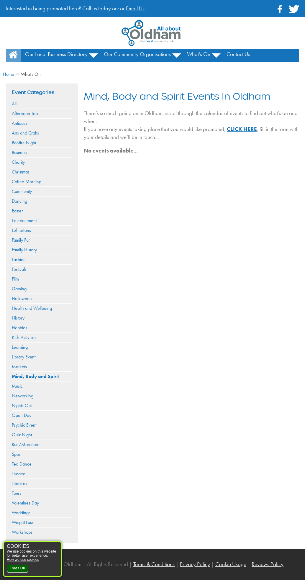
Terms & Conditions (154, 564)
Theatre (18, 474)
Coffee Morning (26, 181)
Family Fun (21, 240)
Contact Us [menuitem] (238, 54)
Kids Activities (24, 337)
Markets (19, 366)
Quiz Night (22, 435)
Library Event (23, 357)
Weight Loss (23, 522)
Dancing (19, 201)
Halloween (22, 298)
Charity (18, 162)
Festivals (19, 269)
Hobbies (19, 328)
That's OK (17, 568)
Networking (22, 396)
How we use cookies (23, 560)
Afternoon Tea (25, 113)
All (14, 104)
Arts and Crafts (25, 133)
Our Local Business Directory (56, 54)
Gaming (19, 289)
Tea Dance (22, 464)
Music (17, 386)
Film (15, 279)
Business (19, 152)
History (18, 318)
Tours (16, 493)
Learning (20, 347)
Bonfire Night (24, 143)
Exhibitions (21, 230)
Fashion (19, 259)
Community (22, 191)
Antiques (19, 123)
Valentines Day (25, 503)
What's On (198, 54)
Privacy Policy (195, 564)
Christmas (20, 172)
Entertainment (24, 220)
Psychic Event (24, 425)
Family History (24, 250)
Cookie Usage (230, 564)
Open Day (21, 415)
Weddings (21, 512)
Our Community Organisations (137, 54)
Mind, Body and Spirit (35, 376)
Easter (17, 211)
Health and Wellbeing (32, 308)
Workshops (22, 532)
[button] (93, 57)
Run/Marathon (26, 444)
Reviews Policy (267, 564)
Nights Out (22, 405)
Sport (16, 454)
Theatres (19, 483)
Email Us (135, 8)
